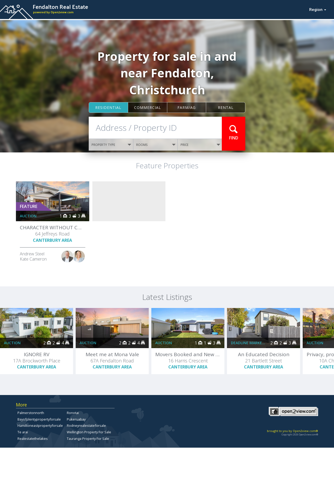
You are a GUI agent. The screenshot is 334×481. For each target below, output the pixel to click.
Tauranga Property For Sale (88, 438)
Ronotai (73, 412)
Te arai (22, 432)
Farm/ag (186, 107)
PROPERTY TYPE (111, 145)
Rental (226, 107)
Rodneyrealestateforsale (86, 425)
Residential (108, 107)
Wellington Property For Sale (89, 432)
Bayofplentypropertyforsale (39, 419)
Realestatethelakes (32, 438)
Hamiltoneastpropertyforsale (40, 425)
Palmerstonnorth (30, 412)
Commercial (147, 107)
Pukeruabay (76, 419)
